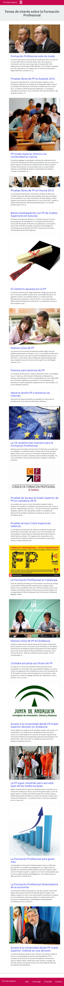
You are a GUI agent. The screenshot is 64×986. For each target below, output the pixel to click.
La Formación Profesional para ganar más (33, 860)
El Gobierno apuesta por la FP (28, 288)
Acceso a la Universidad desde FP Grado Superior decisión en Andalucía (34, 725)
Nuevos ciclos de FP (22, 347)
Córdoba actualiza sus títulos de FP (31, 663)
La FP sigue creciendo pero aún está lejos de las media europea (32, 784)
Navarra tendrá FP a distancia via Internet (30, 394)
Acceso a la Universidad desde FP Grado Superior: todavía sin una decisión (34, 949)
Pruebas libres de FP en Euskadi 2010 (33, 78)
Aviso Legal (36, 982)
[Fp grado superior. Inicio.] (9, 981)
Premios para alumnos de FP (28, 370)
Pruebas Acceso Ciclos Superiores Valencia (31, 525)
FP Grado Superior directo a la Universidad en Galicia (28, 155)
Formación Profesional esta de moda (33, 56)
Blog (27, 982)
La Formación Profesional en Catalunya (34, 579)
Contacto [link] (58, 982)
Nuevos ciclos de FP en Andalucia (30, 640)
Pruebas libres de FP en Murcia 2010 (32, 190)
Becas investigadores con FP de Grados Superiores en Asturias (34, 214)
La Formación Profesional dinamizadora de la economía (34, 886)
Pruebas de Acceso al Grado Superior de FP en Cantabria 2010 (34, 499)
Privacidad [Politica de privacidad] (48, 982)
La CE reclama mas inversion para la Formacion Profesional (32, 444)
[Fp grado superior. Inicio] (10, 2)
